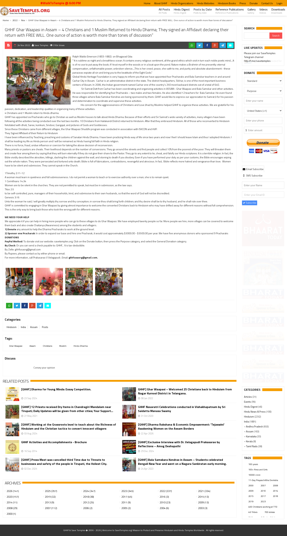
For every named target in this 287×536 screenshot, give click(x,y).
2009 (251, 491)
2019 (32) (50, 497)
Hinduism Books (227, 3)
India (23, 327)
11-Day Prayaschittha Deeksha (263, 480)
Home (147, 3)
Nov (23, 20)
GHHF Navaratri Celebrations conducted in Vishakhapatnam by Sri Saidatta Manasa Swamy (181, 409)
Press (243, 3)
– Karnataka (250, 436)
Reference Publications (229, 10)
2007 (263, 485)
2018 (275, 496)
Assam (34, 327)
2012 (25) (88, 502)
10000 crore (254, 475)
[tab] (253, 169)
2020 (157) (13, 497)
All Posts (164, 10)
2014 (275, 491)
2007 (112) (51, 508)
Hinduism (11, 327)
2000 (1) (11, 514)
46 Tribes (252, 512)
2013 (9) (49, 502)
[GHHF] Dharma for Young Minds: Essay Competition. (56, 389)
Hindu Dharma (81, 346)
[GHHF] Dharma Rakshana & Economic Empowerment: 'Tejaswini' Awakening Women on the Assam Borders (181, 426)
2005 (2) (126, 508)
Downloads (278, 10)
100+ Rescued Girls (257, 469)
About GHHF (160, 3)
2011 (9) (126, 502)
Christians (47, 346)
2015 (251, 496)
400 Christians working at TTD (262, 506)
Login (279, 3)
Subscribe (249, 203)
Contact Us (267, 3)
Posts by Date (202, 10)
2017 (263, 496)
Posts (45, 327)
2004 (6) (164, 508)
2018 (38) (88, 497)
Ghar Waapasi (15, 346)
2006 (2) (87, 508)
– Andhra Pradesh (253, 426)
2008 (275, 485)
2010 (263, 491)
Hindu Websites (205, 3)
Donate (254, 3)
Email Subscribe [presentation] (253, 169)
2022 (15, 20)
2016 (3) (164, 497)
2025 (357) (51, 491)
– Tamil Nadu (251, 446)
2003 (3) (202, 508)
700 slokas (269, 512)
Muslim (62, 346)
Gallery (251, 10)
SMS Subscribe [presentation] (252, 175)
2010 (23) (165, 502)
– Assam (249, 431)
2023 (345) (127, 491)
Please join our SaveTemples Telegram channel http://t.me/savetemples (259, 57)
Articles (248, 397)
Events (247, 402)
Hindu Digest (182, 10)
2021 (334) (204, 491)
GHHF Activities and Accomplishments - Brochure (54, 442)
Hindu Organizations (182, 3)
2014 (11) (12, 502)
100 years (253, 464)
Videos (263, 10)
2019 (251, 501)
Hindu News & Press (255, 411)
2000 (251, 485)
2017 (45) (126, 497)
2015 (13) (203, 497)
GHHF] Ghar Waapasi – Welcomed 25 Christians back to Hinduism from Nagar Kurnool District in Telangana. (185, 391)
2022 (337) (166, 491)
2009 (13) (203, 502)
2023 (263, 501)
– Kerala (248, 441)
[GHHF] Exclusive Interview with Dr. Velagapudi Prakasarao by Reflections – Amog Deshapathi (179, 444)
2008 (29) (12, 508)
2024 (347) (89, 491)
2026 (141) (13, 491)
